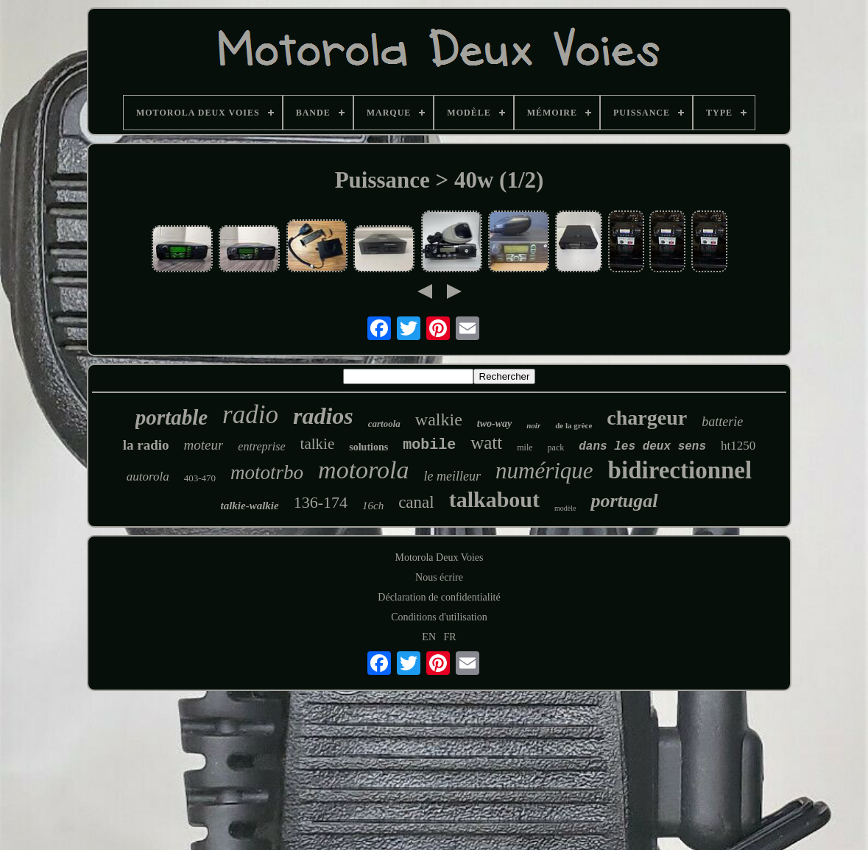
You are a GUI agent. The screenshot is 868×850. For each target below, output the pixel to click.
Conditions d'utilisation (439, 617)
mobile (429, 444)
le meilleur (452, 476)
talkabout (494, 499)
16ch (373, 505)
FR (450, 636)
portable (171, 417)
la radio (146, 445)
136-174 (320, 502)
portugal (623, 500)
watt (486, 443)
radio (250, 414)
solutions (368, 447)
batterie (722, 421)
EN (429, 636)
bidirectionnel (680, 470)
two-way (494, 423)
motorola (363, 470)
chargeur (647, 417)
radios (323, 416)
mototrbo (266, 472)
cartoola (384, 423)
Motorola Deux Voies (439, 557)
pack (556, 447)
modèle (565, 508)
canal (416, 502)
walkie (438, 419)
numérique (544, 471)
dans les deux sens (642, 446)
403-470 (200, 478)
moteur (204, 445)
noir (533, 425)
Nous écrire (439, 577)
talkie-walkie (249, 505)
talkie (317, 444)
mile (524, 447)
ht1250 (738, 446)
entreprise (261, 446)
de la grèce (573, 425)
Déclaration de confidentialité (439, 597)
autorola (148, 477)
